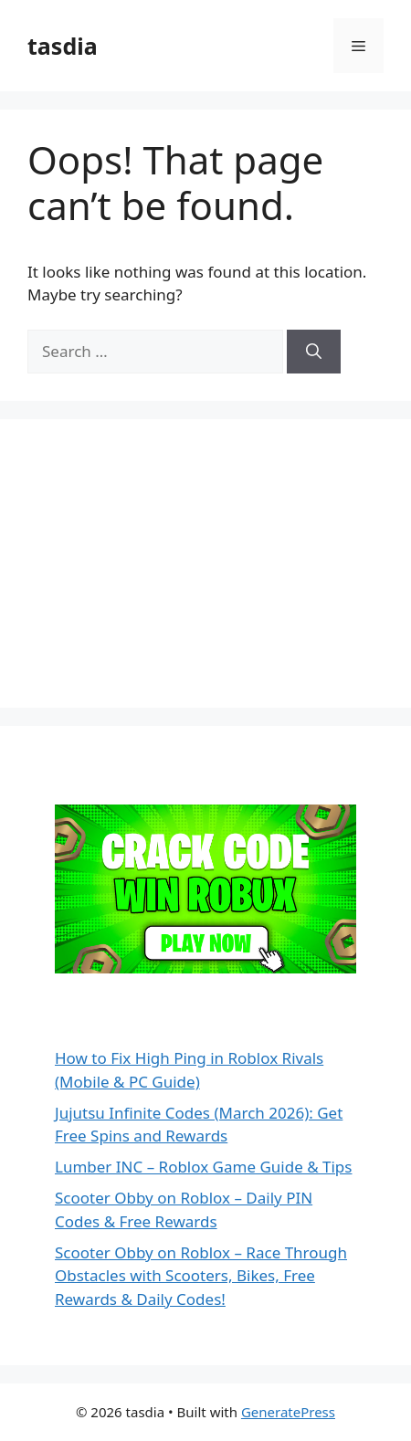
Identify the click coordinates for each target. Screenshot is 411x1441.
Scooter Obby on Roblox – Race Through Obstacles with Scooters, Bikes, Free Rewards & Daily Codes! (201, 1276)
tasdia (62, 45)
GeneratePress (288, 1412)
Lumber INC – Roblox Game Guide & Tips (203, 1166)
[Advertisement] (164, 561)
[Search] (314, 351)
